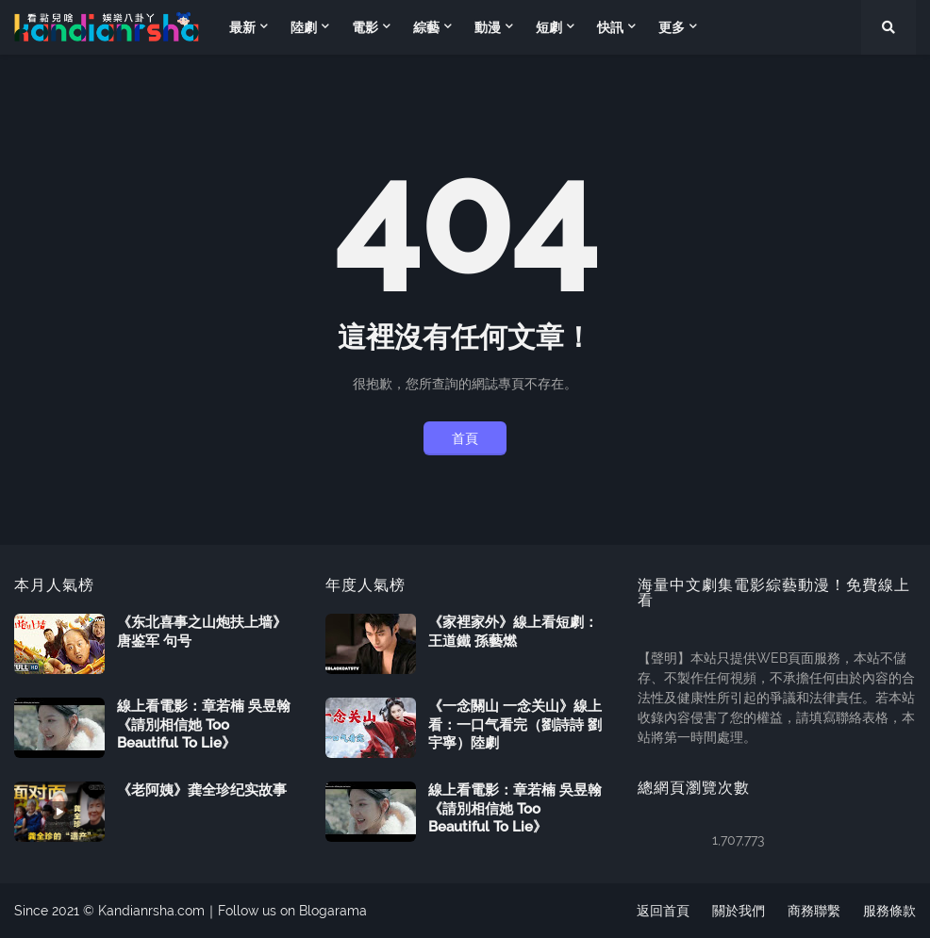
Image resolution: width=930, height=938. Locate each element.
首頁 (465, 438)
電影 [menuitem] (365, 27)
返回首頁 (663, 910)
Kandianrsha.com (151, 910)
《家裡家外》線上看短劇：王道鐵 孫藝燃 (513, 632)
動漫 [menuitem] (487, 27)
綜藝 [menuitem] (426, 27)
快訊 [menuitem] (610, 27)
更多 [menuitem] (671, 27)
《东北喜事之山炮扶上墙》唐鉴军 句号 (202, 632)
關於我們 (738, 910)
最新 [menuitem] (242, 27)
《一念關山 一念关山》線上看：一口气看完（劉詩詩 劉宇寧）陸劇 (515, 724)
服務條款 (889, 910)
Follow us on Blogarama (292, 910)
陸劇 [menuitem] (304, 27)
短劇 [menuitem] (549, 27)
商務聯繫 (814, 910)
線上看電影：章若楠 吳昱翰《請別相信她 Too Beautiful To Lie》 (204, 724)
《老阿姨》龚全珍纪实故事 (202, 790)
